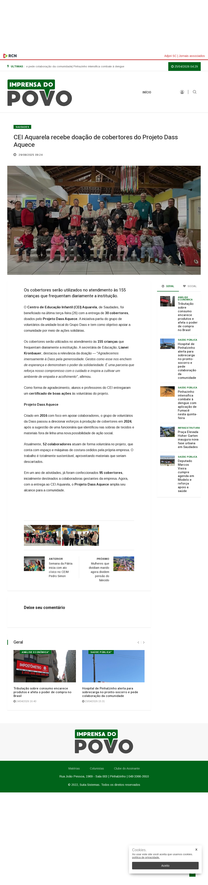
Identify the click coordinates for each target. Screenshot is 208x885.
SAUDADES (22, 127)
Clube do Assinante (127, 768)
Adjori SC (170, 56)
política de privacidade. (146, 857)
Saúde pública (187, 387)
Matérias (165, 92)
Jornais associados (192, 56)
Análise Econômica (185, 298)
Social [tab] (190, 286)
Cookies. (139, 850)
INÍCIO (146, 92)
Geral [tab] (168, 286)
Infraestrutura (189, 428)
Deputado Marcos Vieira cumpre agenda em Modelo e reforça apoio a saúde (186, 476)
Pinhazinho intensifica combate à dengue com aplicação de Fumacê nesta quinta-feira (187, 404)
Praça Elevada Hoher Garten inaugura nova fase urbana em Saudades (188, 439)
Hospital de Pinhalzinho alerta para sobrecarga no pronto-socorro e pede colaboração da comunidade (110, 692)
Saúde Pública (187, 340)
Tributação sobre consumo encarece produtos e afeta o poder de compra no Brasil (42, 692)
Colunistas (97, 768)
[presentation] (138, 642)
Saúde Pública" (101, 652)
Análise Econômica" (35, 652)
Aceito (165, 865)
